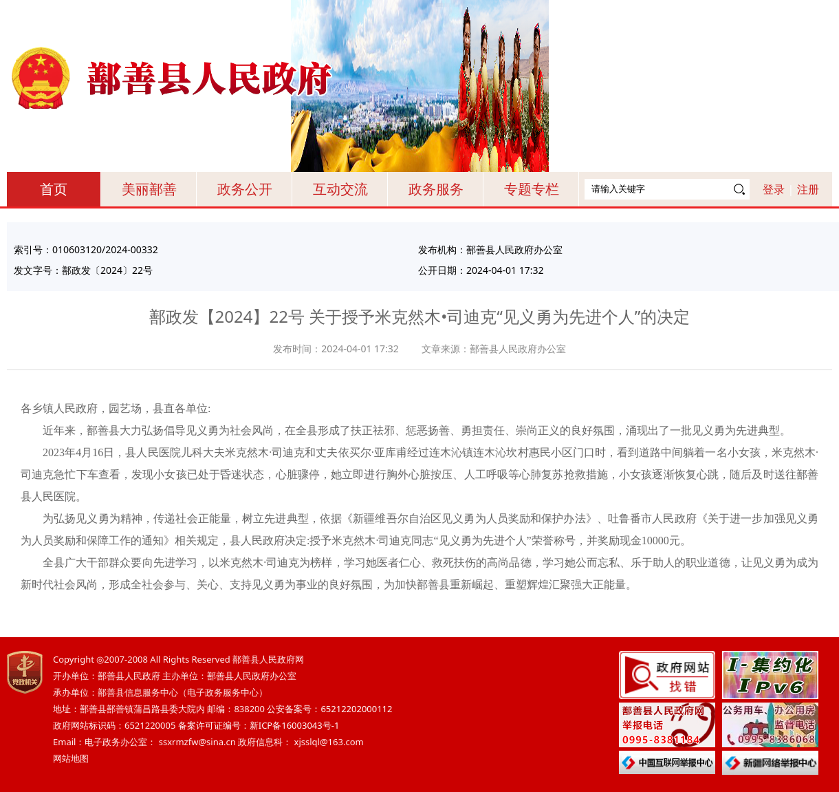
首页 (53, 189)
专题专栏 (531, 189)
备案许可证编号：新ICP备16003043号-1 (259, 725)
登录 (774, 189)
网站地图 (71, 758)
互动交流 (340, 189)
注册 (808, 189)
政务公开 (244, 189)
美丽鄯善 (149, 189)
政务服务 (436, 189)
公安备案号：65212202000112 (329, 709)
